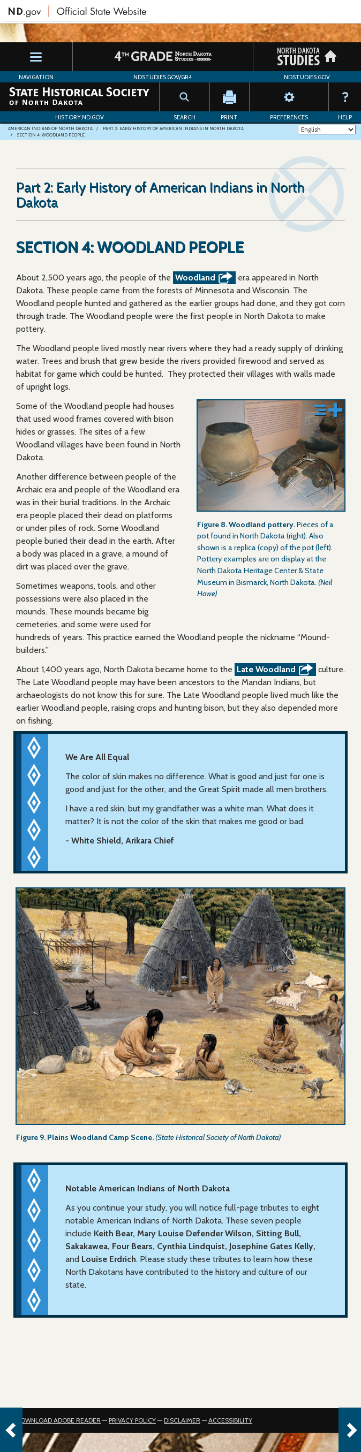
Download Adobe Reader (58, 1420)
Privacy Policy (132, 1420)
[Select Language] (327, 129)
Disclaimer (182, 1420)
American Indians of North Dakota (50, 128)
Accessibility (230, 1420)
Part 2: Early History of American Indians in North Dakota (173, 128)
